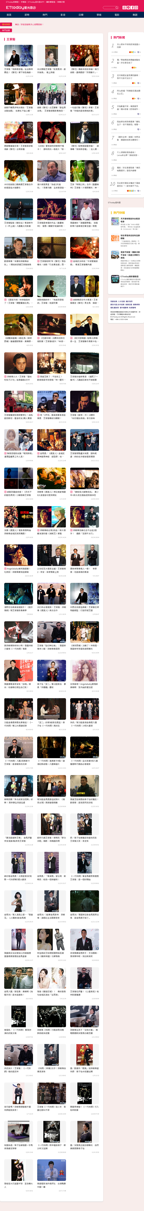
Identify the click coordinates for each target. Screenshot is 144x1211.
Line (128, 7)
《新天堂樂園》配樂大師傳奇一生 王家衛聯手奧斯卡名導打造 (84, 341)
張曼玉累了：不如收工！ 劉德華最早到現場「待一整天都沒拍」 (51, 379)
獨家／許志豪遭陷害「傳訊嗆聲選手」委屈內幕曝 (128, 169)
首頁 (9, 14)
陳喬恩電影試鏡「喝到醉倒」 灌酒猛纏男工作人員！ (19, 455)
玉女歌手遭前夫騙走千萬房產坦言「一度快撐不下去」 (128, 184)
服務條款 (136, 304)
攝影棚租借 (50, 2)
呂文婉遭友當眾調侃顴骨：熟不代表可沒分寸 (128, 77)
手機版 (23, 2)
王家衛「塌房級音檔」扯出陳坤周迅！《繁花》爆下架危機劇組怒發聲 (18, 72)
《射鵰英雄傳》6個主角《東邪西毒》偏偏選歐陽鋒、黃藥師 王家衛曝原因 (18, 341)
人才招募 (121, 301)
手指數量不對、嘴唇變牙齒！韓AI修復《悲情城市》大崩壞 (128, 107)
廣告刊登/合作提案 (117, 304)
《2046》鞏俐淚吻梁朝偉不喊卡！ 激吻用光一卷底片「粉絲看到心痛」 (51, 149)
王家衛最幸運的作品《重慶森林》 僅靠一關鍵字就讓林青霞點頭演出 (51, 226)
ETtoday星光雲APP (36, 2)
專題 (135, 14)
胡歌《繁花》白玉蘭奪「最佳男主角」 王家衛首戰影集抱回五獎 (51, 110)
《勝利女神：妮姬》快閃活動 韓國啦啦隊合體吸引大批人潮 (128, 138)
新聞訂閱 (61, 2)
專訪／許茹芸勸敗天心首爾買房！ (29, 24)
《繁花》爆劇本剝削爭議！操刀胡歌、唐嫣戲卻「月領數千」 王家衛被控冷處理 (84, 72)
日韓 (81, 14)
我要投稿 (113, 301)
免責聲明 (132, 307)
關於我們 (129, 301)
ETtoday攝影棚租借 (129, 276)
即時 (27, 14)
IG (136, 7)
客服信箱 (128, 304)
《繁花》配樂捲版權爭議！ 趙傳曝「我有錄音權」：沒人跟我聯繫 (84, 149)
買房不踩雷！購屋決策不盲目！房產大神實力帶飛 (130, 255)
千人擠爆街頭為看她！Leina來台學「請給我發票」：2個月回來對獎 (127, 154)
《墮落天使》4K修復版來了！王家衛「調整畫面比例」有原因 (18, 303)
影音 (63, 14)
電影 (117, 14)
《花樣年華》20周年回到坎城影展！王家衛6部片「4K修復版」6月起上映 (51, 341)
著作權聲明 (124, 307)
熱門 (45, 14)
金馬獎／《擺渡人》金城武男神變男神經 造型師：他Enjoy (51, 456)
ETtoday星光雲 (21, 8)
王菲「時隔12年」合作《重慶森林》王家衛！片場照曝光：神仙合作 (84, 187)
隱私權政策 (114, 307)
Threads (124, 7)
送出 (117, 7)
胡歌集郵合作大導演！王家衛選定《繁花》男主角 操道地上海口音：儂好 (84, 303)
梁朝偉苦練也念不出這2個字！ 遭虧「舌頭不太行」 (83, 532)
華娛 (99, 14)
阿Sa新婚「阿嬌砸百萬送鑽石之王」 (128, 92)
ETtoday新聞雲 (12, 2)
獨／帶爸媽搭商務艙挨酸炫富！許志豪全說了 (128, 61)
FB (132, 7)
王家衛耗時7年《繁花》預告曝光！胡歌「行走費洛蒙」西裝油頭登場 (51, 264)
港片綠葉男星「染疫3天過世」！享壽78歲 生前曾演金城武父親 (51, 187)
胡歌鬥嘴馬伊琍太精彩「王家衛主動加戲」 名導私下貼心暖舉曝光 (18, 110)
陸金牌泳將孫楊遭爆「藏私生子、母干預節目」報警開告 (128, 123)
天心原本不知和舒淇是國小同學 (128, 46)
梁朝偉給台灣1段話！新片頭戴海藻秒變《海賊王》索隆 (51, 532)
